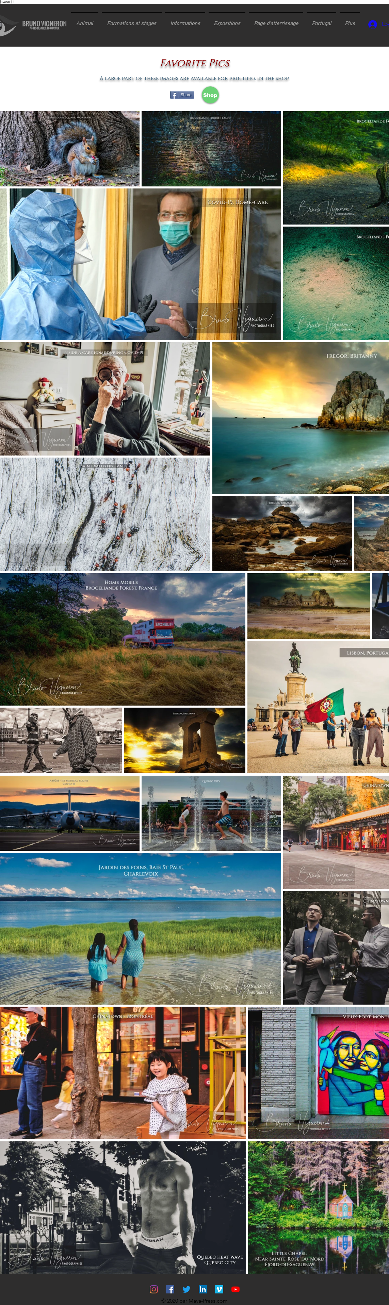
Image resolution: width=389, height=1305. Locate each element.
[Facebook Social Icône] (170, 1289)
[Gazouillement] (186, 1289)
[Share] (182, 95)
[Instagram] (154, 1289)
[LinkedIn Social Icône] (203, 1289)
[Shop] (210, 94)
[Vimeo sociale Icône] (219, 1289)
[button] (131, 20)
